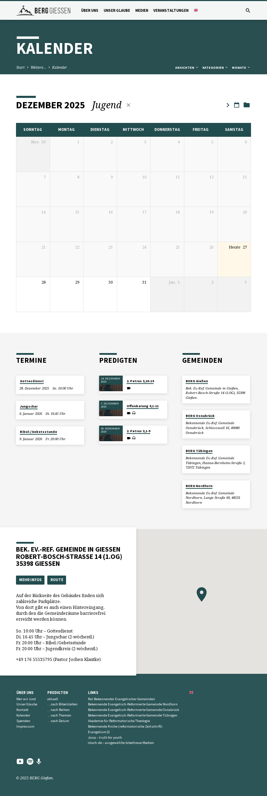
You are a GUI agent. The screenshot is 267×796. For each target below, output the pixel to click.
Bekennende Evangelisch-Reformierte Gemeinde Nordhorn (133, 704)
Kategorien (215, 67)
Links (93, 692)
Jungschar (29, 406)
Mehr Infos (30, 579)
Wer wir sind (26, 699)
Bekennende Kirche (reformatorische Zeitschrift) (125, 726)
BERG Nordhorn (199, 486)
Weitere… (38, 67)
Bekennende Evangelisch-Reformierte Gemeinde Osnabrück (133, 709)
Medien (141, 10)
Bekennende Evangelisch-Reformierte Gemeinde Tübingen (132, 715)
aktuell (52, 699)
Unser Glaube (117, 10)
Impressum (25, 726)
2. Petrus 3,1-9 (138, 431)
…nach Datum (58, 721)
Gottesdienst (32, 381)
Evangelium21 (99, 732)
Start (20, 67)
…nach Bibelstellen (62, 704)
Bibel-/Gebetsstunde (38, 431)
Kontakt (22, 709)
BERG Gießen (197, 381)
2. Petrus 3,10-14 (140, 381)
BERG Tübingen (199, 451)
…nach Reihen (58, 709)
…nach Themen (59, 715)
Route (56, 579)
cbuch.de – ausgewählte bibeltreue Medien (121, 742)
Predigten (57, 692)
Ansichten (187, 67)
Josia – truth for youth (105, 737)
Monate (241, 67)
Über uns (89, 10)
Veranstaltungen (170, 10)
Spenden (23, 721)
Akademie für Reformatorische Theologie (119, 721)
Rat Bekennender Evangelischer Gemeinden (121, 699)
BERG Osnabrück (200, 415)
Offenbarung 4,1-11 (143, 406)
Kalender (59, 67)
